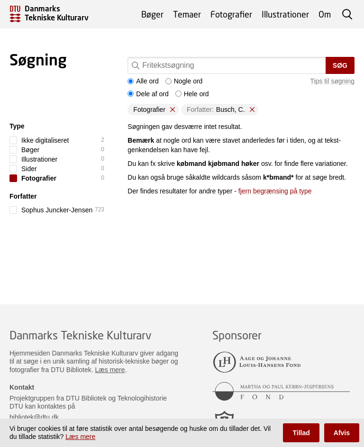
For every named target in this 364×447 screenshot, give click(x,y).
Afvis (342, 433)
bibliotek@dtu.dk (34, 417)
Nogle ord (184, 81)
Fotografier (231, 14)
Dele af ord (147, 94)
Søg (340, 65)
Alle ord (142, 81)
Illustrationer (285, 14)
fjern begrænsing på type (275, 191)
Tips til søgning (332, 81)
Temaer (187, 14)
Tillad (300, 433)
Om (324, 14)
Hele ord (192, 94)
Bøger (152, 14)
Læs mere (110, 370)
